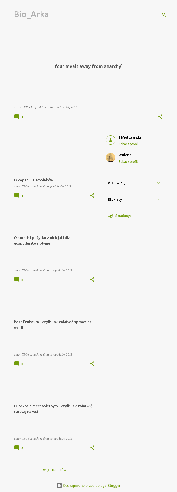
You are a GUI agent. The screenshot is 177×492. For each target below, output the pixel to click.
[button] (160, 117)
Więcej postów (54, 469)
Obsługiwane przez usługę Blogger (88, 485)
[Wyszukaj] (164, 14)
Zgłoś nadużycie (121, 216)
